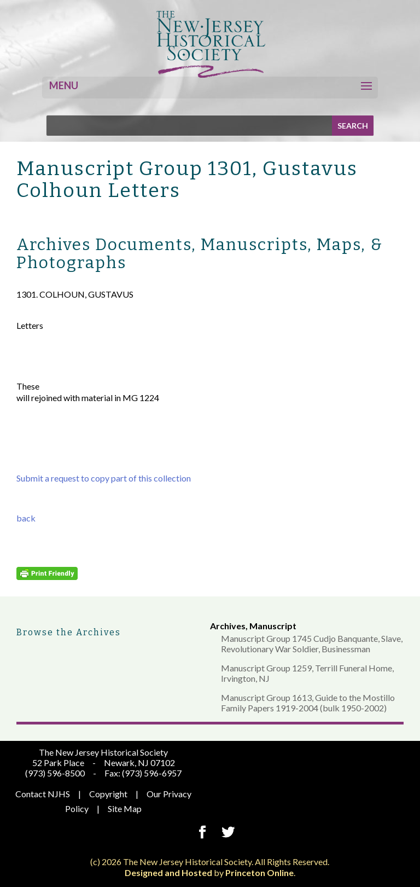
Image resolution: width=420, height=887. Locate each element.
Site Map (125, 808)
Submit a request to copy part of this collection (103, 478)
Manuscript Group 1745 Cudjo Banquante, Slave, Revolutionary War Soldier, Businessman (311, 643)
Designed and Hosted (168, 872)
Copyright (108, 794)
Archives (228, 626)
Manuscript (272, 626)
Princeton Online (259, 872)
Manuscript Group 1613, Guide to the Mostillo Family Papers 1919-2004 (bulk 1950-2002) (308, 702)
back (26, 518)
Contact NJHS (42, 794)
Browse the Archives (68, 632)
